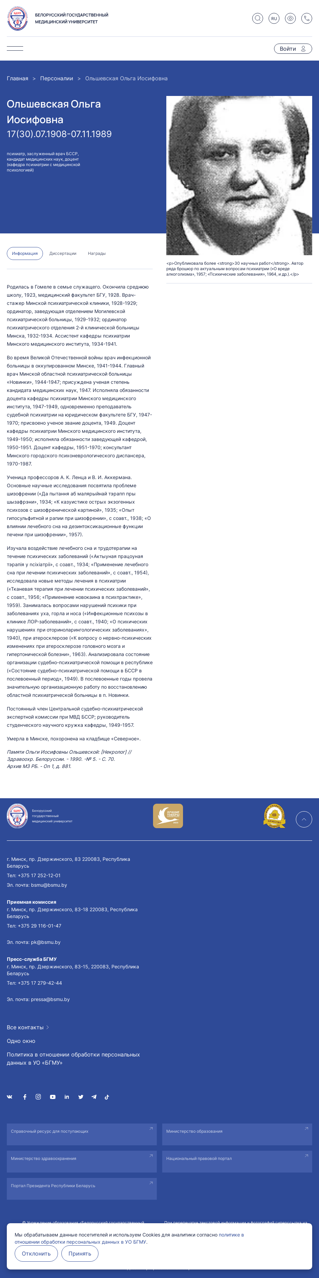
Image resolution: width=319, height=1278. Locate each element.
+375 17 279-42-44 (40, 983)
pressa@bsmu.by (50, 999)
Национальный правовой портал (199, 1158)
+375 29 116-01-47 (39, 926)
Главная (17, 78)
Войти (288, 48)
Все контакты (25, 1027)
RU (274, 18)
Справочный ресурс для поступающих (49, 1131)
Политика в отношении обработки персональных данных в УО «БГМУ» (73, 1058)
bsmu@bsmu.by (49, 885)
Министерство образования (194, 1131)
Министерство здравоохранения (43, 1158)
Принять (80, 1253)
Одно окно (21, 1040)
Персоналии (56, 78)
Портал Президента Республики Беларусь (53, 1185)
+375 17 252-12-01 (39, 875)
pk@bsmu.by (46, 942)
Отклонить (36, 1253)
